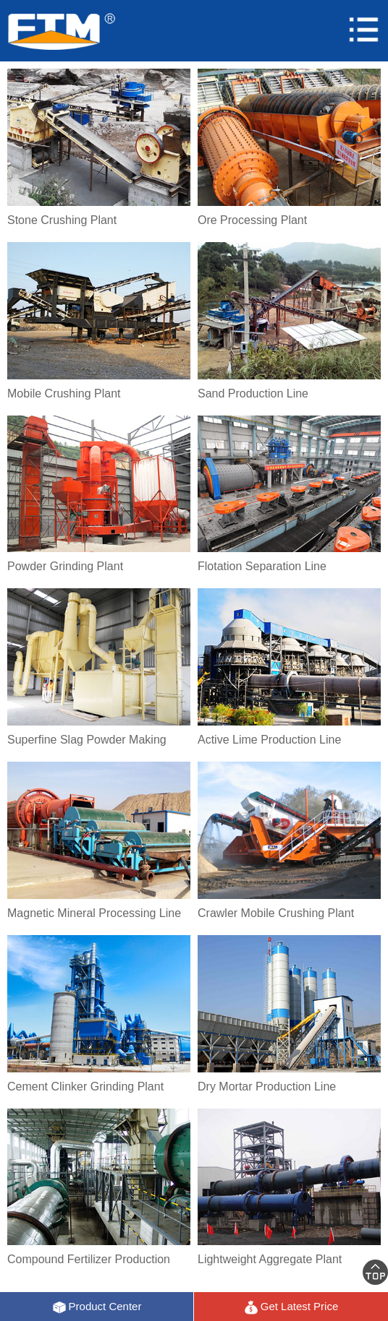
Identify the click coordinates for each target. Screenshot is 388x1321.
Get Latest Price (291, 1307)
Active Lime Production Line (269, 739)
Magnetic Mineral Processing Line (94, 913)
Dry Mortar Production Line (267, 1086)
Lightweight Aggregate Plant (270, 1259)
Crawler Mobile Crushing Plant (276, 913)
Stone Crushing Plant (62, 220)
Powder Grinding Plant (65, 566)
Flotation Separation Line (262, 566)
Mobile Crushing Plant (64, 393)
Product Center (97, 1307)
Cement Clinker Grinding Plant (85, 1086)
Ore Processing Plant (252, 220)
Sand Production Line (253, 393)
